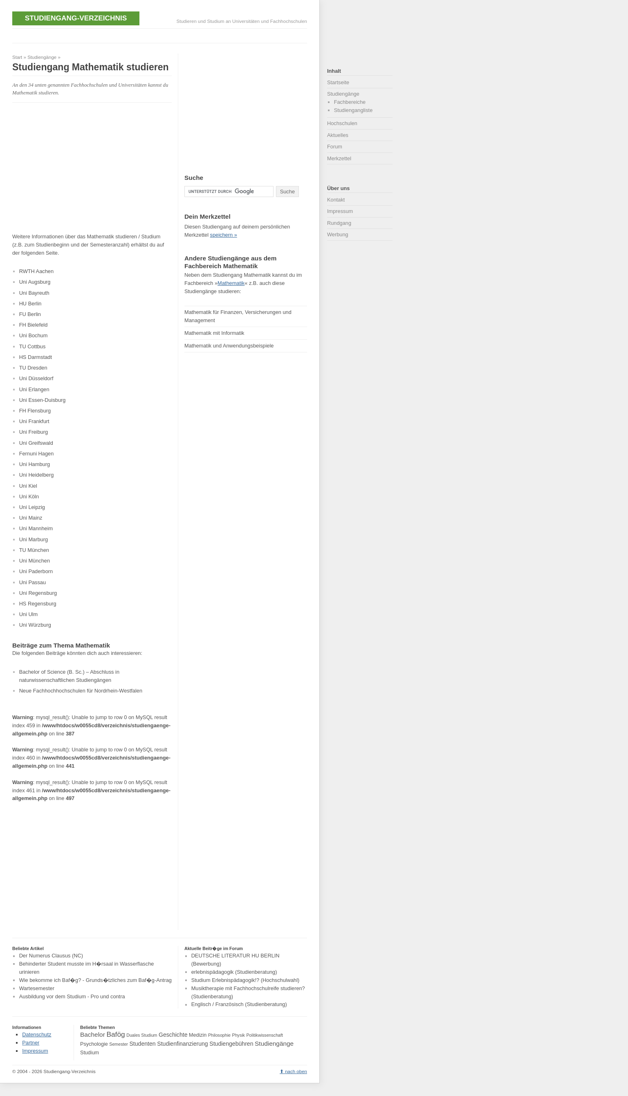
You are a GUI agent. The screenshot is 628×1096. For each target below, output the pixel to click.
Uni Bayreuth (34, 293)
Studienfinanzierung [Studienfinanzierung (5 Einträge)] (182, 1043)
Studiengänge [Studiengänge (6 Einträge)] (274, 1043)
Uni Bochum (33, 335)
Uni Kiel (28, 486)
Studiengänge (41, 57)
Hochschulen (342, 123)
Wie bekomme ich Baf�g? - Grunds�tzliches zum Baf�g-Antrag (95, 980)
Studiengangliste (353, 110)
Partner (30, 1043)
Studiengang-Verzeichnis (76, 18)
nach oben (296, 1071)
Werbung (337, 234)
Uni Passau (32, 582)
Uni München (34, 561)
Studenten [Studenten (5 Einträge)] (142, 1043)
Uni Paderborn (36, 571)
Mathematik (231, 283)
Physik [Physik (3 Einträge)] (238, 1035)
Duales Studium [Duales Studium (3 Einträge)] (141, 1035)
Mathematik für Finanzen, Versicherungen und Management (238, 316)
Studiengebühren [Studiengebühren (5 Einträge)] (231, 1043)
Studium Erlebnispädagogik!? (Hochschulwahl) (245, 980)
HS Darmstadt (35, 357)
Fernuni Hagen (36, 454)
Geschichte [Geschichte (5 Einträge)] (173, 1034)
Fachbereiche (350, 102)
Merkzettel (339, 158)
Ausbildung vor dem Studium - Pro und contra (72, 996)
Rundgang (339, 223)
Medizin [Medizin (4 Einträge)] (197, 1035)
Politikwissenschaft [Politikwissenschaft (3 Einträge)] (265, 1035)
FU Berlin (30, 314)
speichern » (223, 235)
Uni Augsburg (35, 282)
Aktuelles (337, 135)
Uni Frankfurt (34, 421)
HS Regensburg (37, 604)
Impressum (340, 211)
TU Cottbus (32, 346)
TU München (34, 550)
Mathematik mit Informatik (214, 333)
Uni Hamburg (34, 464)
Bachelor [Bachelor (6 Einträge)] (92, 1034)
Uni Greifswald (36, 443)
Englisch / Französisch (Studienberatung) (239, 1005)
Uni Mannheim (36, 528)
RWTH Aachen (36, 271)
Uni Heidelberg (36, 475)
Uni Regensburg (38, 593)
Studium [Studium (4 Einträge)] (89, 1053)
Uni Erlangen (34, 389)
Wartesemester (36, 988)
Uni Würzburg (35, 625)
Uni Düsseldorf (36, 378)
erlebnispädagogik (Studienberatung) (234, 972)
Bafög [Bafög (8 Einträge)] (115, 1034)
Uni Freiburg (33, 432)
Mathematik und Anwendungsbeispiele (229, 346)
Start (17, 57)
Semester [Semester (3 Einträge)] (118, 1044)
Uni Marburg (33, 539)
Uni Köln (29, 496)
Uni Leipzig (32, 507)
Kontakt (336, 200)
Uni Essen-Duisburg (42, 400)
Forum (334, 146)
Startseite (338, 82)
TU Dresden (33, 368)
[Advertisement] (161, 35)
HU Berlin (30, 303)
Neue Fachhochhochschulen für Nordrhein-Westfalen (80, 691)
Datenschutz (36, 1034)
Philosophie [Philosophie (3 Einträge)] (219, 1035)
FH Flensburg (35, 411)
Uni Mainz (31, 518)
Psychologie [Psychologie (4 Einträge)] (94, 1044)
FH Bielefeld (33, 325)
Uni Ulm (28, 614)
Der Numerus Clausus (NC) (51, 956)
